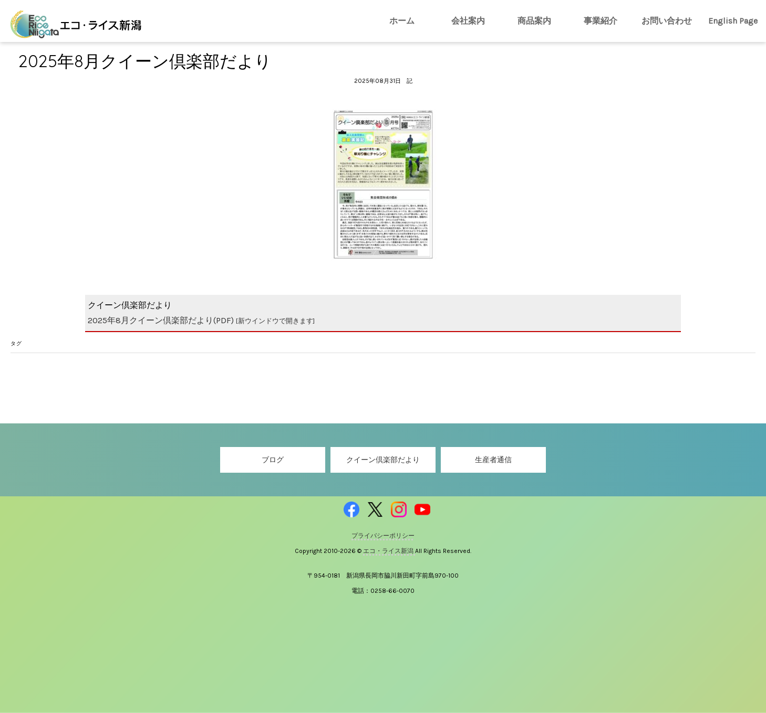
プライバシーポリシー (383, 535)
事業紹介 (600, 21)
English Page (733, 21)
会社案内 (468, 21)
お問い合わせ (666, 21)
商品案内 (534, 21)
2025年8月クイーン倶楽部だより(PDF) (201, 320)
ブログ (273, 459)
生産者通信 (493, 459)
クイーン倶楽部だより (383, 459)
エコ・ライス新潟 (389, 551)
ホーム (402, 21)
